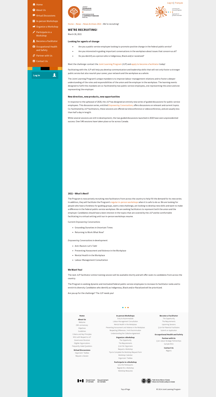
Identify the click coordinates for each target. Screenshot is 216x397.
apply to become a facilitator (145, 64)
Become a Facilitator (169, 316)
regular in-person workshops (124, 202)
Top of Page (125, 389)
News (78, 24)
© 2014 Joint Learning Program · (168, 389)
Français (179, 2)
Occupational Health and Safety (169, 334)
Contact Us (169, 348)
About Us (82, 319)
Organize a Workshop (125, 337)
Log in (170, 2)
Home (71, 24)
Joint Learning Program (110, 64)
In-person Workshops (125, 316)
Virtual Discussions (82, 350)
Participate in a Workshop (125, 362)
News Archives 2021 (92, 24)
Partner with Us (168, 338)
